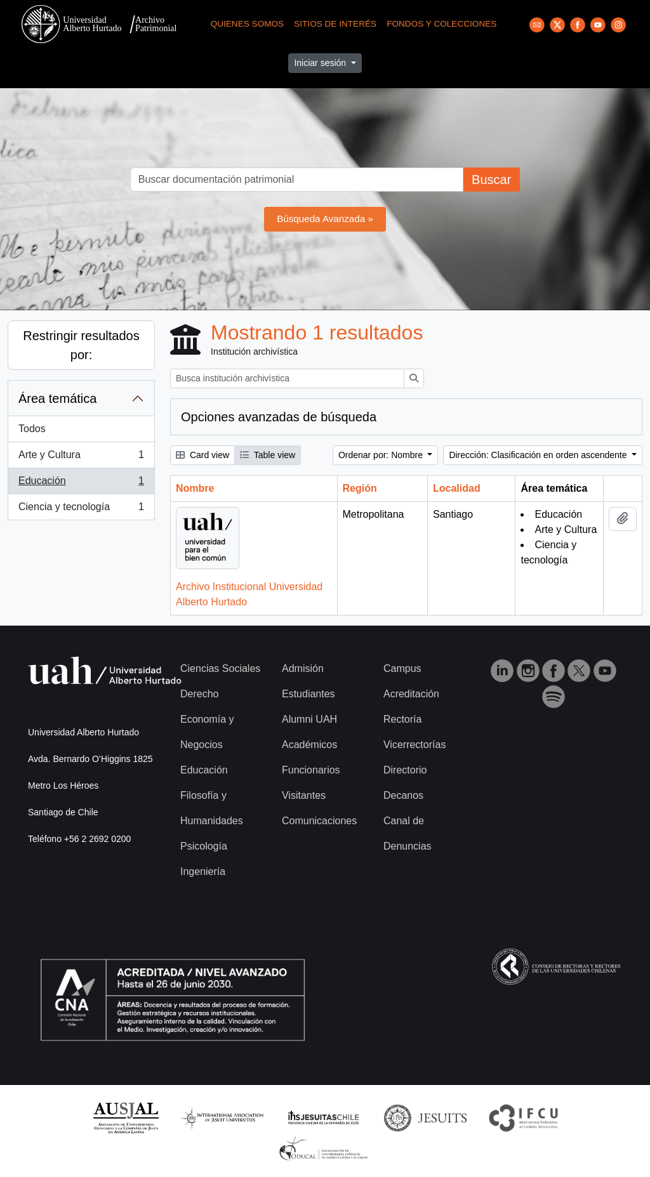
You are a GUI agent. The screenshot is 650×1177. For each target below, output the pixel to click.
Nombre (195, 488)
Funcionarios (311, 770)
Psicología (203, 846)
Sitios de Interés (335, 24)
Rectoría (402, 719)
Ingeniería (202, 871)
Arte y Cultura (81, 457)
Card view (202, 455)
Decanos (403, 795)
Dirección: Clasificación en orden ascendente (539, 455)
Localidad (457, 488)
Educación (81, 483)
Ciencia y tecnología (81, 509)
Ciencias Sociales (220, 668)
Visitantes (304, 795)
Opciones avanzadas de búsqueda (278, 417)
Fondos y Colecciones (441, 24)
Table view (267, 455)
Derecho (199, 693)
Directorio (405, 770)
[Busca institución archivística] (287, 378)
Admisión (303, 668)
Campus (402, 668)
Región (360, 488)
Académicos (309, 744)
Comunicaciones (319, 820)
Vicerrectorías (414, 744)
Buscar (491, 180)
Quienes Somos (247, 24)
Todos (32, 428)
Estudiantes (308, 693)
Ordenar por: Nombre (381, 455)
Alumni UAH (309, 719)
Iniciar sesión (321, 63)
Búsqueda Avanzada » (325, 218)
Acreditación (411, 693)
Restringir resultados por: (81, 345)
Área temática (57, 398)
